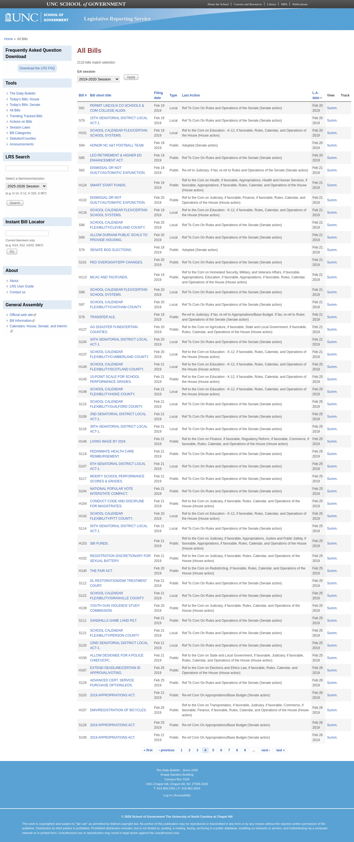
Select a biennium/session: (25, 179)
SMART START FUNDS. (108, 185)
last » (280, 750)
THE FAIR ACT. (101, 571)
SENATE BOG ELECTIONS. (111, 250)
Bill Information (22, 321)
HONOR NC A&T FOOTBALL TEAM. (117, 145)
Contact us (17, 292)
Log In (167, 795)
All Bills (15, 110)
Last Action (191, 95)
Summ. (332, 108)
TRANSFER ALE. (103, 317)
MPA (284, 4)
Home (8, 39)
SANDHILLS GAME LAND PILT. (113, 621)
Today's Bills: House (24, 99)
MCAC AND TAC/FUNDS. (109, 277)
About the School (218, 4)
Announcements (22, 144)
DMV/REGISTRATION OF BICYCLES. (118, 710)
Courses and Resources (248, 4)
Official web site (23, 315)
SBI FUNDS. (99, 543)
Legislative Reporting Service (117, 19)
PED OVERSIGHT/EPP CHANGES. (116, 262)
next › (265, 750)
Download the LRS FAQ (37, 68)
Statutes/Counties (23, 138)
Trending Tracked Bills (26, 116)
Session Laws (20, 127)
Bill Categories (20, 133)
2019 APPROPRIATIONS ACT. (112, 695)
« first (148, 750)
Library (271, 4)
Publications (300, 4)
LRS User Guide (22, 286)
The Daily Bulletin (22, 93)
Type (173, 95)
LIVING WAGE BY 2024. (108, 441)
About (14, 281)
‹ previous (167, 750)
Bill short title (100, 95)
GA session (86, 72)
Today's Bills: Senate (25, 105)
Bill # (83, 95)
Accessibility (182, 795)
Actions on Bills (21, 122)
